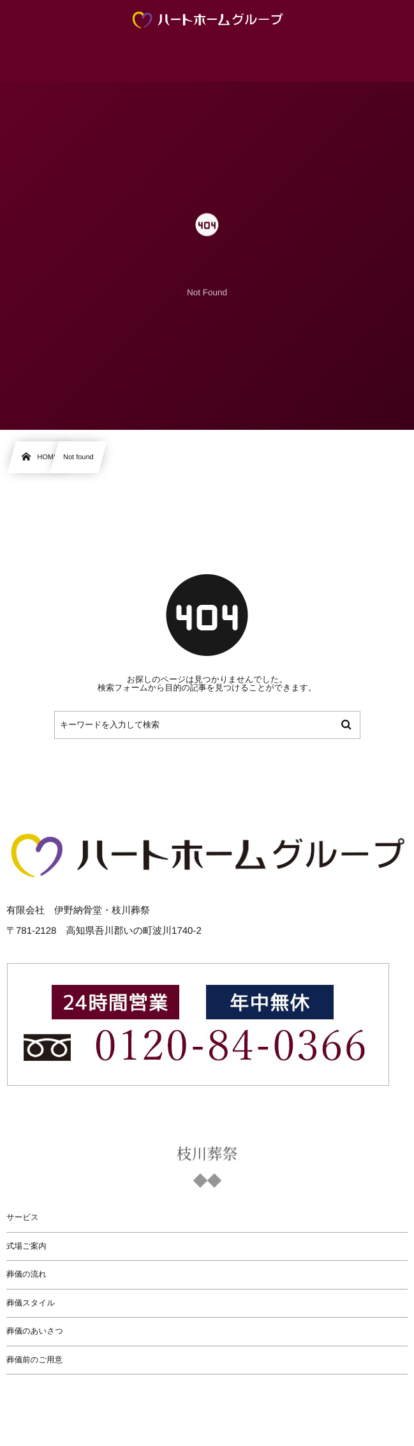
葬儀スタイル (30, 1302)
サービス (22, 1217)
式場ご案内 (26, 1246)
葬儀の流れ (26, 1274)
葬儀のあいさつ (34, 1331)
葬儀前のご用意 (34, 1359)
